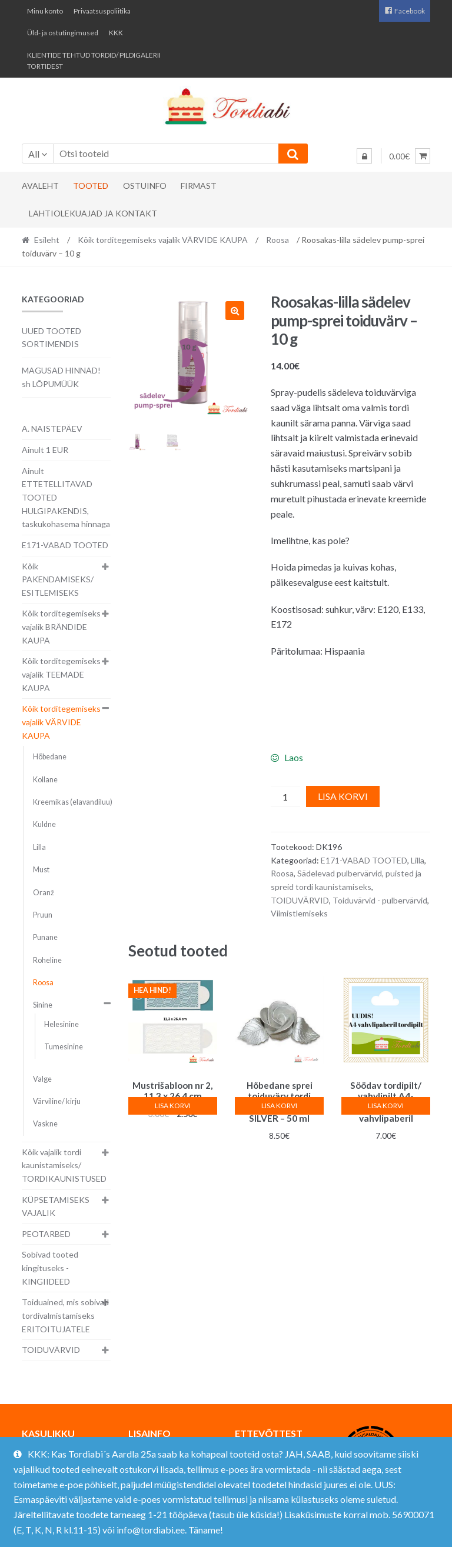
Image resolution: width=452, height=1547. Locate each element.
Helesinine (61, 1024)
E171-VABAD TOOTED (364, 860)
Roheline (47, 960)
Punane (45, 937)
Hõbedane (50, 756)
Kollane (45, 779)
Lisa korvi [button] (173, 1105)
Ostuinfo (145, 186)
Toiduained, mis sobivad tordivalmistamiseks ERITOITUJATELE (65, 1315)
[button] (234, 310)
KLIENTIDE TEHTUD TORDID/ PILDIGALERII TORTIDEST (94, 61)
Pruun (42, 915)
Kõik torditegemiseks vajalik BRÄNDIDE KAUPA (61, 626)
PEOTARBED (46, 1234)
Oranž (43, 892)
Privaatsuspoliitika (102, 10)
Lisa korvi (343, 796)
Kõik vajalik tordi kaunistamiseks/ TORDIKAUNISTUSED (64, 1165)
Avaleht (40, 186)
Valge (42, 1079)
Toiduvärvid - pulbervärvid (380, 900)
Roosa (277, 240)
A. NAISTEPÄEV (52, 429)
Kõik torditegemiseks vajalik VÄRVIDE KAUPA (163, 240)
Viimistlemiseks (299, 913)
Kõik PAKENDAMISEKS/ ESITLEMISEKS (58, 579)
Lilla (417, 860)
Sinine (42, 1005)
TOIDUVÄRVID (300, 900)
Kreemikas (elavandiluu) (72, 802)
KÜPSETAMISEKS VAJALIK (55, 1206)
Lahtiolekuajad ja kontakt (93, 213)
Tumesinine (63, 1046)
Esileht (46, 240)
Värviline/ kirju (57, 1101)
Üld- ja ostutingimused (62, 32)
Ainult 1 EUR (45, 450)
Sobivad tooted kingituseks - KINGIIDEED (50, 1267)
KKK (116, 32)
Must (41, 869)
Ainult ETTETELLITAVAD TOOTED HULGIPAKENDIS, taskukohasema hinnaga (66, 497)
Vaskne (45, 1123)
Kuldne (44, 824)
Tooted (90, 186)
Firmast (199, 186)
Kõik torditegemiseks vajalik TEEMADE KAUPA (61, 674)
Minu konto (45, 10)
